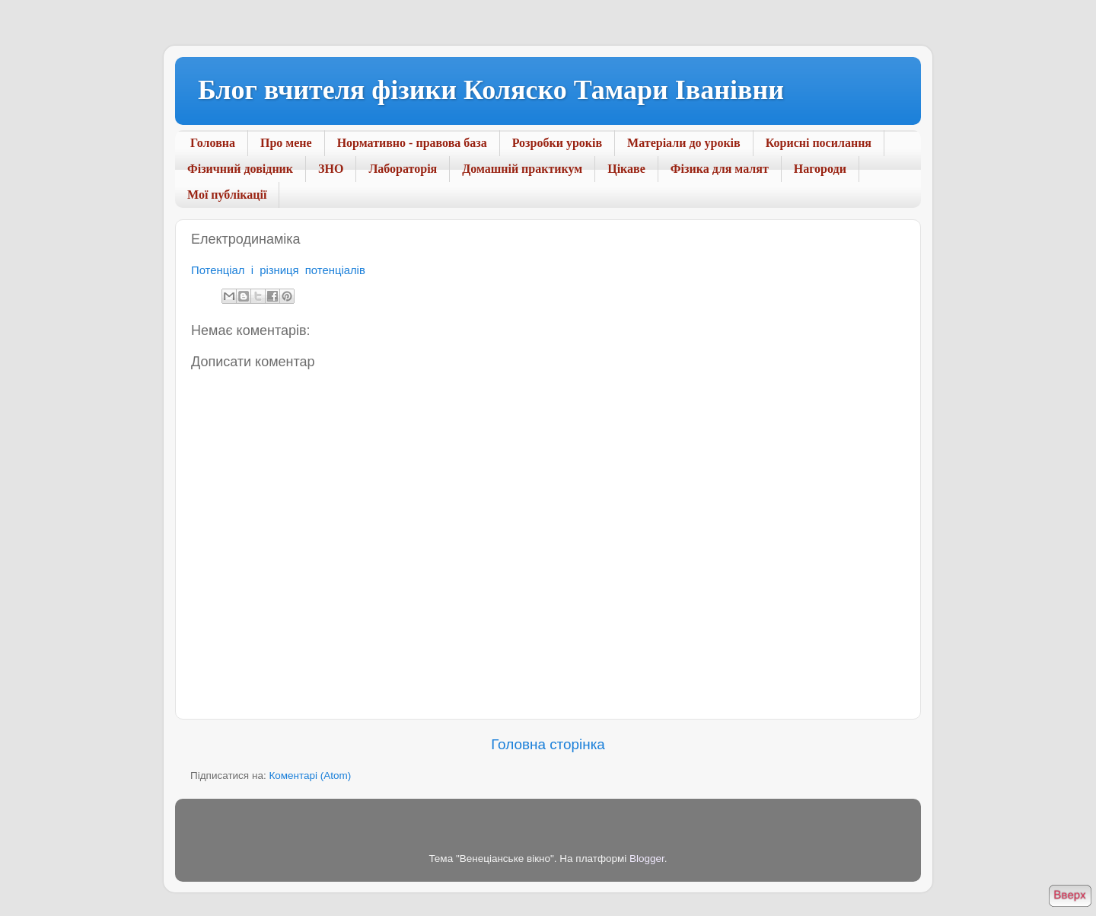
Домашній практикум (522, 168)
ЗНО (330, 168)
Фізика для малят (720, 168)
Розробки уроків (557, 142)
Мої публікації (226, 194)
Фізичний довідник (240, 168)
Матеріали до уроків (684, 142)
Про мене (286, 142)
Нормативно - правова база (412, 142)
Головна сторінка (548, 744)
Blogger (646, 858)
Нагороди (820, 168)
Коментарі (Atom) (310, 775)
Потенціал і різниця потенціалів (278, 270)
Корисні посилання (818, 142)
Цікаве (626, 168)
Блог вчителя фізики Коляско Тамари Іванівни (491, 90)
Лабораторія (402, 168)
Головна (212, 142)
